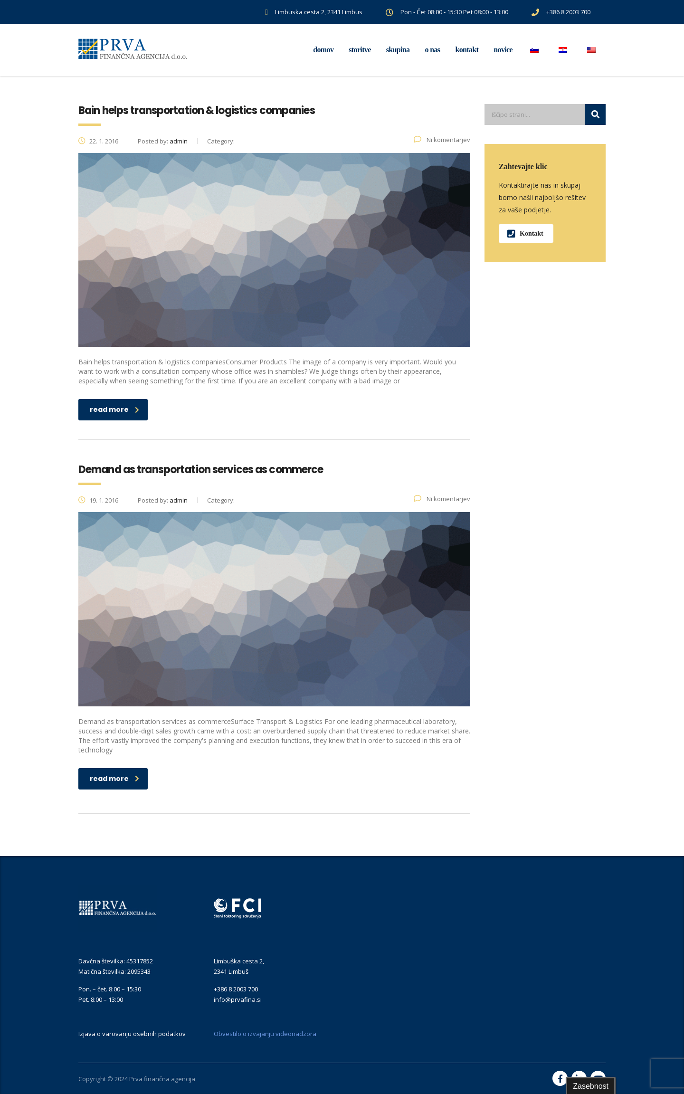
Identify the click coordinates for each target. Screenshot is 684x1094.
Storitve (359, 50)
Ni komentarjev (442, 139)
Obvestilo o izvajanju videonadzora (265, 1033)
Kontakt (466, 50)
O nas (432, 50)
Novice (503, 50)
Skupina (398, 50)
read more (114, 409)
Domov (323, 50)
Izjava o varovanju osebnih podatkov (132, 1033)
